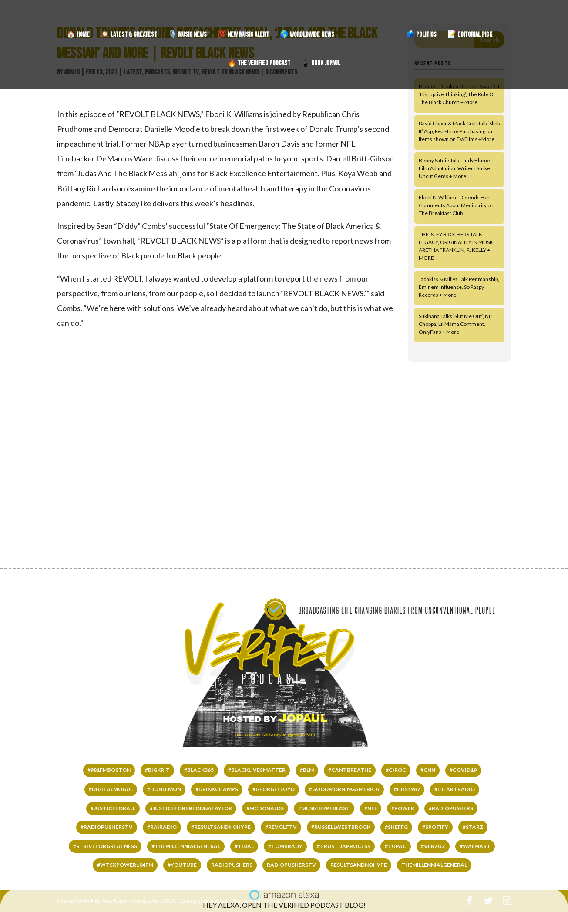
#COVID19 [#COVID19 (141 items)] (463, 770)
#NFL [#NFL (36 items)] (370, 808)
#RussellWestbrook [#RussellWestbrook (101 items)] (340, 827)
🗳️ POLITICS (421, 35)
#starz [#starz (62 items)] (473, 827)
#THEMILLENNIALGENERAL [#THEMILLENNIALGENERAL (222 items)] (185, 846)
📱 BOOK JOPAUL (320, 63)
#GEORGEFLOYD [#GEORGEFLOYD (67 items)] (273, 789)
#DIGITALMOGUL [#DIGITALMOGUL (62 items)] (111, 789)
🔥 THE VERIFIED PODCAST (259, 63)
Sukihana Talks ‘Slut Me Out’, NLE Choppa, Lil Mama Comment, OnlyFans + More (456, 324)
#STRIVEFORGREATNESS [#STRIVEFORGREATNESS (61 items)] (105, 846)
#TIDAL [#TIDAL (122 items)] (244, 846)
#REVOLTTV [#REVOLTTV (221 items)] (281, 827)
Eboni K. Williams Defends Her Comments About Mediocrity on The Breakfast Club (456, 205)
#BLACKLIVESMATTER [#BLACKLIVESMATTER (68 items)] (257, 770)
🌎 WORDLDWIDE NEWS (307, 35)
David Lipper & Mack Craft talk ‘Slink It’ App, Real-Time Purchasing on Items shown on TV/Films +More (459, 131)
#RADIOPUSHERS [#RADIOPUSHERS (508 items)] (451, 808)
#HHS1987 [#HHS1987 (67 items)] (407, 789)
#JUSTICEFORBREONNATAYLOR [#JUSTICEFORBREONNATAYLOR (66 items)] (191, 808)
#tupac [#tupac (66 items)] (396, 846)
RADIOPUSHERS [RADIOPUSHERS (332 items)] (231, 865)
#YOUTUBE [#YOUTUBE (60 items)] (182, 865)
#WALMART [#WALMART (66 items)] (475, 846)
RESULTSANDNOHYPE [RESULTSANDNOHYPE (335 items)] (358, 865)
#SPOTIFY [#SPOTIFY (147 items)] (435, 827)
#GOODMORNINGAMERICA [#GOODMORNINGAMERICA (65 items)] (344, 789)
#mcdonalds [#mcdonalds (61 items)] (265, 808)
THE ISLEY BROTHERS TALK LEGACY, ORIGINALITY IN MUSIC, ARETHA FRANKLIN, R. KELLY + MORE (457, 246)
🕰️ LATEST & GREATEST (129, 35)
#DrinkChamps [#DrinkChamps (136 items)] (216, 789)
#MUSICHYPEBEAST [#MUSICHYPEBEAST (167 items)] (324, 808)
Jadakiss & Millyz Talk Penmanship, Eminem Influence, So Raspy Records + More (459, 287)
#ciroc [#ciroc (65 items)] (396, 770)
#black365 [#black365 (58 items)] (199, 770)
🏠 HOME (78, 35)
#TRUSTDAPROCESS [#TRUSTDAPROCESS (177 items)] (343, 846)
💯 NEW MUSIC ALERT (243, 35)
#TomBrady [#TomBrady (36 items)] (285, 846)
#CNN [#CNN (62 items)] (427, 770)
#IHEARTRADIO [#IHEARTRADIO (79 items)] (454, 789)
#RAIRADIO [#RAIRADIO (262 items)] (162, 827)
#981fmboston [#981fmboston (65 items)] (109, 770)
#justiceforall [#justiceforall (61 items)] (113, 808)
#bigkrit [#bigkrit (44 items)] (157, 770)
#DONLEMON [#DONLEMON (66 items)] (164, 789)
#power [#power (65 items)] (402, 808)
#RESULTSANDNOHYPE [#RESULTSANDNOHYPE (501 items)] (221, 827)
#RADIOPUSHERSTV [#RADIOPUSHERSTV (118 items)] (107, 827)
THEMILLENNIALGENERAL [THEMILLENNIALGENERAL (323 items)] (434, 865)
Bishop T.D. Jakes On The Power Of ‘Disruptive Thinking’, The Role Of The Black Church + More (459, 94)
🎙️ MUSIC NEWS (187, 35)
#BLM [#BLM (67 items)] (307, 770)
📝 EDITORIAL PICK (469, 35)
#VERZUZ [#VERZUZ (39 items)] (433, 846)
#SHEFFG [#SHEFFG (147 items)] (396, 827)
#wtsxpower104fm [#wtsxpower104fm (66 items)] (125, 865)
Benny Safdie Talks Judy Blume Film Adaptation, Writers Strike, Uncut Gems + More (455, 168)
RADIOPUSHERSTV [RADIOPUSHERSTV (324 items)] (291, 865)
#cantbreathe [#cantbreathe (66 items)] (349, 770)
